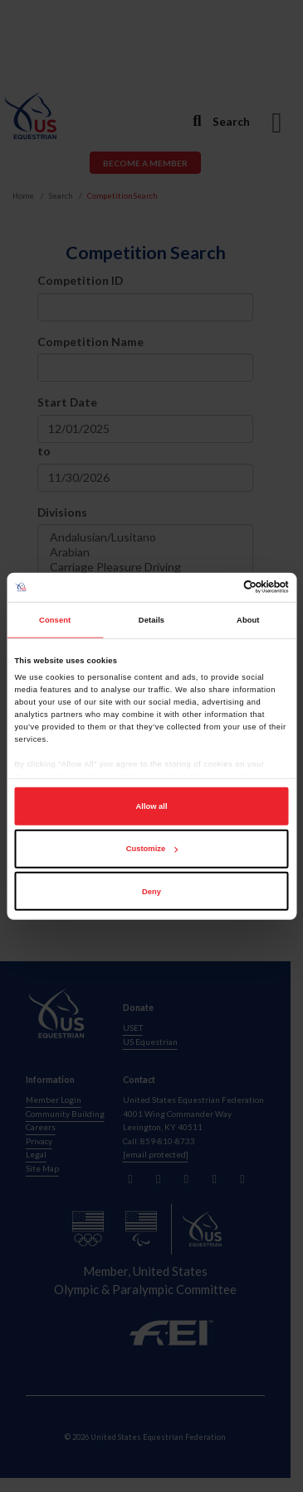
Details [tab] (151, 620)
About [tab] (248, 620)
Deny (151, 892)
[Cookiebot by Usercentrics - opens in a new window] (218, 587)
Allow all (152, 806)
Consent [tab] (55, 620)
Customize (152, 849)
